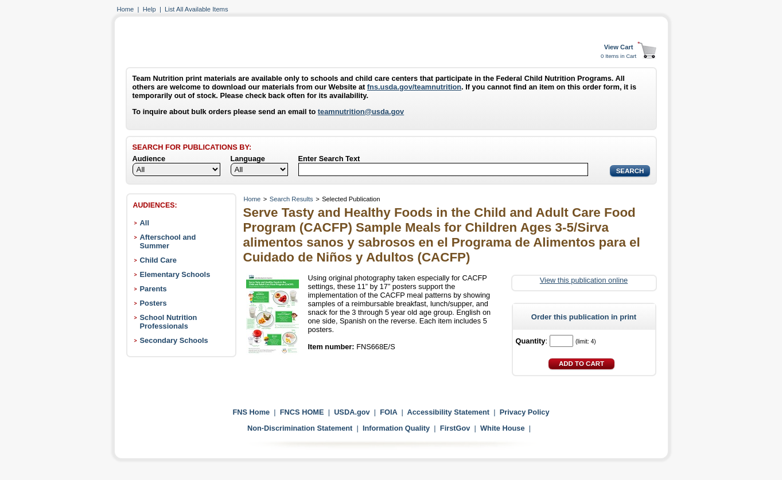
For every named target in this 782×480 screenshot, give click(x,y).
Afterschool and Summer (168, 241)
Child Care (158, 260)
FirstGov (455, 428)
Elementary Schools (175, 274)
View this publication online (584, 280)
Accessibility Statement (448, 412)
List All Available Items (196, 9)
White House (502, 428)
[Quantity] (561, 341)
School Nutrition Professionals (168, 321)
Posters (153, 303)
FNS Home (251, 412)
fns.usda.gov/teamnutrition (414, 87)
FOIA (388, 412)
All (144, 222)
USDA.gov (352, 412)
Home (125, 9)
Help (149, 9)
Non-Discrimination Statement (299, 428)
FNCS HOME (302, 412)
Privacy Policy (525, 412)
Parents (153, 288)
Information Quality (396, 428)
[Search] (443, 169)
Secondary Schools (174, 340)
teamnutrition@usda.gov (361, 111)
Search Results (291, 199)
